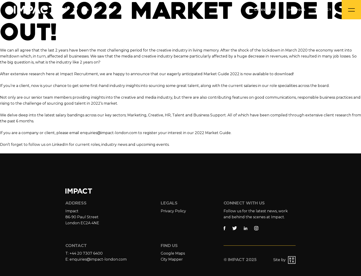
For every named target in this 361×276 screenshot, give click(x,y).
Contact (322, 10)
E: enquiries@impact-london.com (96, 259)
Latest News (266, 10)
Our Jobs (296, 10)
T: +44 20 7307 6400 (84, 253)
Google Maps (173, 253)
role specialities (283, 85)
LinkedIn (60, 144)
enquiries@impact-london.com (108, 133)
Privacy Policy (173, 211)
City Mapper (172, 259)
